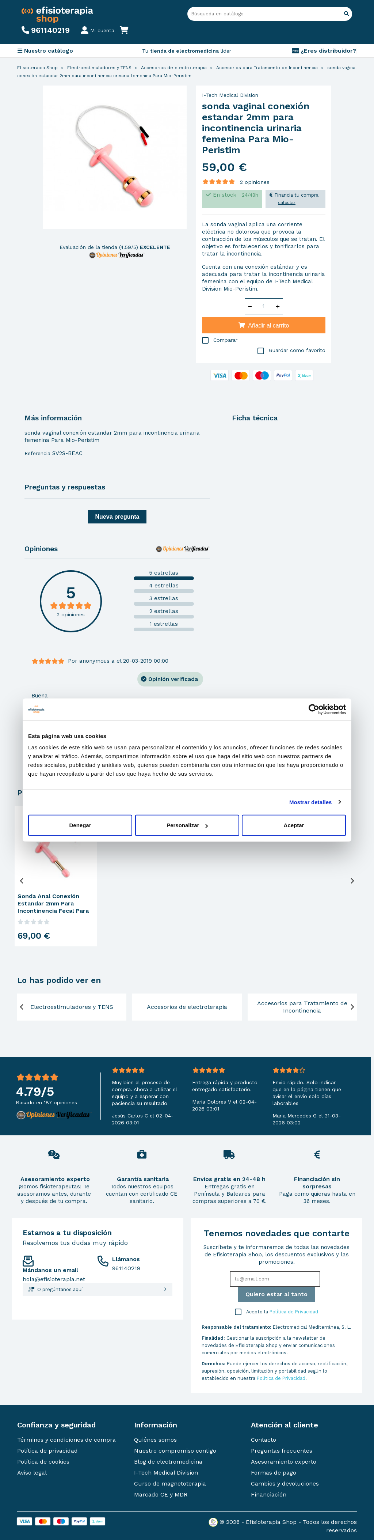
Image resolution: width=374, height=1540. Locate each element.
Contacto (263, 1439)
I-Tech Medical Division (230, 95)
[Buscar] (269, 14)
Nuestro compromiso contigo (175, 1450)
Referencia (37, 453)
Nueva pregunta (117, 517)
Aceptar (294, 825)
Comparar (219, 340)
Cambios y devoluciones (285, 1483)
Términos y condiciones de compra (66, 1439)
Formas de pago (273, 1472)
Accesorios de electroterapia (187, 1006)
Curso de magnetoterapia (170, 1483)
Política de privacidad (47, 1450)
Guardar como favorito (291, 350)
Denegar (80, 825)
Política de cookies (43, 1461)
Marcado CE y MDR (160, 1494)
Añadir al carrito (263, 325)
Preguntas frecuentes (281, 1450)
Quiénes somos (155, 1439)
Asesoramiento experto (283, 1461)
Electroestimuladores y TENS (71, 1006)
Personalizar (187, 825)
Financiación (268, 1494)
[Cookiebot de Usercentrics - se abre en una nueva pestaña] (314, 709)
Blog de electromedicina (168, 1461)
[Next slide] (352, 881)
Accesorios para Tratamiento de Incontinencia (302, 1007)
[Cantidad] (264, 306)
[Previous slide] (22, 881)
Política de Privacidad (294, 1311)
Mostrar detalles (310, 802)
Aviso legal (32, 1472)
